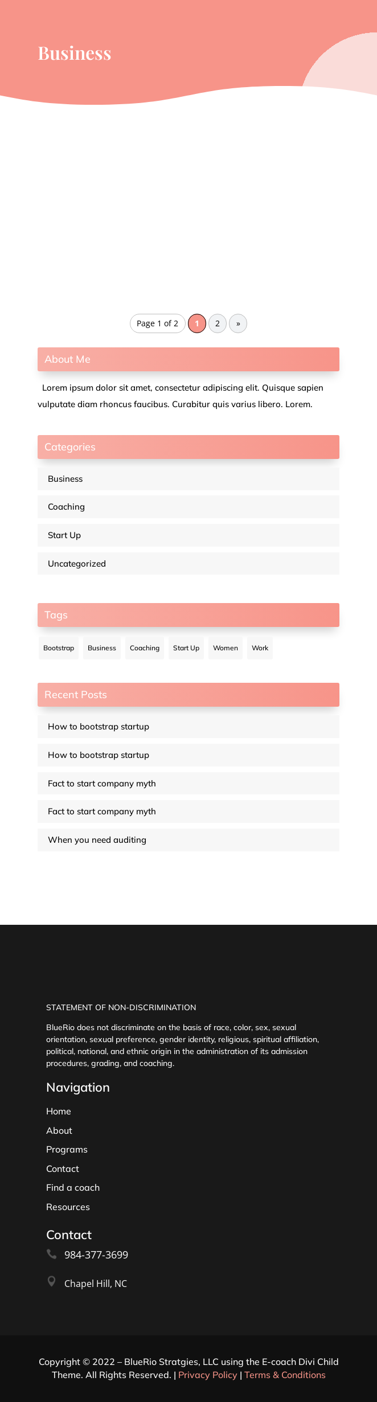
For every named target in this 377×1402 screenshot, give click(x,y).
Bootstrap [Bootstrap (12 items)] (58, 647)
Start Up (64, 535)
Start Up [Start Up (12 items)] (186, 647)
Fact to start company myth (102, 783)
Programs (67, 1149)
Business (65, 478)
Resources (68, 1206)
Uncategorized (77, 563)
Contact (62, 1168)
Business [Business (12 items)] (102, 647)
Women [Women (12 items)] (225, 647)
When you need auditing (97, 839)
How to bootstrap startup (98, 726)
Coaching (66, 506)
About (59, 1130)
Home (58, 1111)
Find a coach (73, 1187)
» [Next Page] (238, 323)
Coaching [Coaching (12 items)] (144, 647)
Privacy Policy (207, 1374)
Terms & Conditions (285, 1374)
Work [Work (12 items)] (260, 647)
